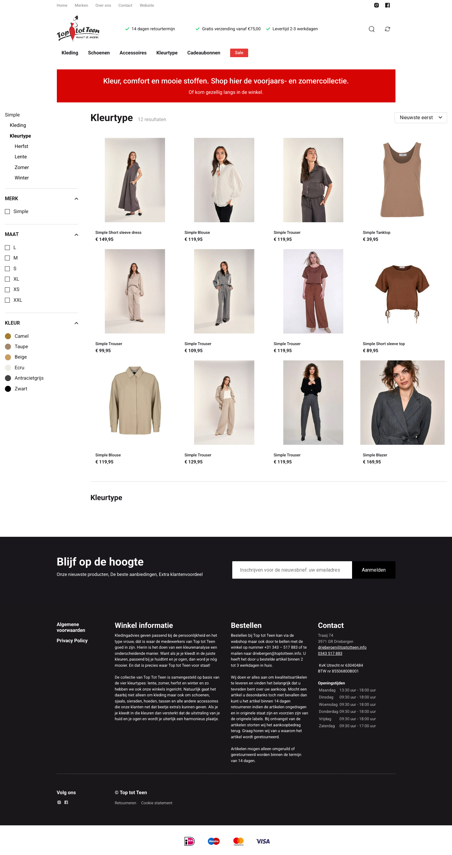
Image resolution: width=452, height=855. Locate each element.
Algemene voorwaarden (71, 627)
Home (62, 5)
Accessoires (132, 53)
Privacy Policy (72, 640)
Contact (126, 5)
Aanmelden (374, 570)
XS (16, 289)
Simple (20, 211)
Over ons (103, 5)
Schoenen (99, 53)
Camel (22, 336)
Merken (81, 5)
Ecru (19, 367)
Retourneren (125, 803)
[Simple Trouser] (313, 191)
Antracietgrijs (29, 378)
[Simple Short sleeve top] (402, 302)
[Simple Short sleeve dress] (135, 191)
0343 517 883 (330, 653)
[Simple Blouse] (224, 191)
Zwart (21, 389)
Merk (41, 198)
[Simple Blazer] (402, 413)
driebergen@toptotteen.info (342, 647)
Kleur (41, 323)
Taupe (21, 346)
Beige (21, 357)
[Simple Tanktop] (402, 191)
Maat (41, 234)
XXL (17, 300)
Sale (239, 52)
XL (16, 279)
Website (147, 5)
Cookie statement (156, 803)
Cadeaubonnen (203, 53)
